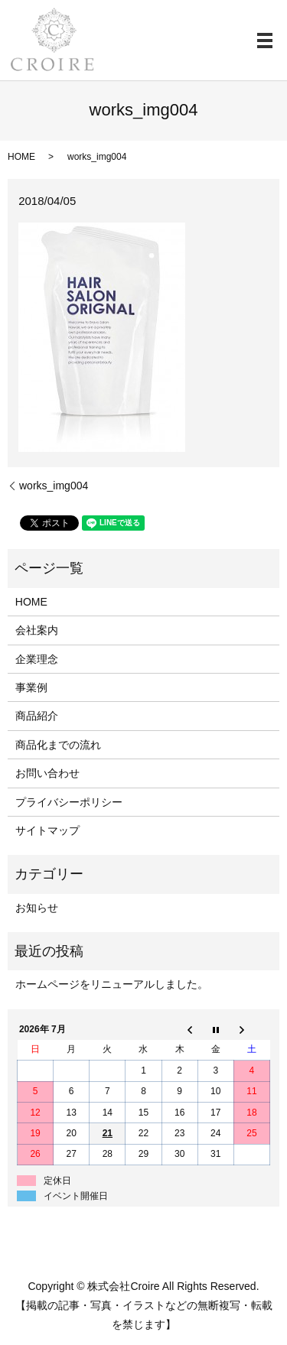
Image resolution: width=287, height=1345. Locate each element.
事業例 (31, 687)
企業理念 (36, 659)
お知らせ (36, 908)
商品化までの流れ (58, 745)
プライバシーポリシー (68, 802)
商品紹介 (36, 716)
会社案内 (36, 630)
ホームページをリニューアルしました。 (111, 984)
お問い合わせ (47, 773)
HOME (21, 156)
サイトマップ (47, 830)
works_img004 (53, 485)
